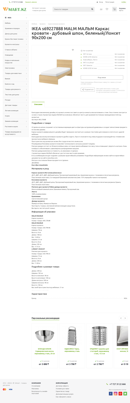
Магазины (35, 388)
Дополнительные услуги (64, 394)
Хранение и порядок (12, 28)
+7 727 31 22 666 (17, 2)
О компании (36, 386)
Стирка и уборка (11, 49)
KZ (123, 2)
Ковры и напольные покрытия (12, 61)
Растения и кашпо (11, 126)
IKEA (9, 17)
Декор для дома (11, 34)
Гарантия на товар (62, 391)
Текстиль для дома (12, 94)
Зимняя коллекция (11, 121)
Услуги (7, 116)
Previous (121, 318)
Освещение (9, 55)
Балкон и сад (9, 84)
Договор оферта (62, 386)
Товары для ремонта (12, 89)
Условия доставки (62, 388)
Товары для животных (13, 73)
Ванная (7, 78)
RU (125, 2)
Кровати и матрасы (12, 44)
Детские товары (11, 105)
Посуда (7, 100)
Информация (62, 383)
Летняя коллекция (11, 110)
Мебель (8, 23)
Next (125, 318)
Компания (36, 383)
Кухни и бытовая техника (14, 39)
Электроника (10, 68)
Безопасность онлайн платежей (39, 392)
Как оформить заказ (63, 397)
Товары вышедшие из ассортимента (13, 133)
